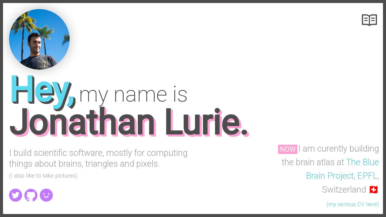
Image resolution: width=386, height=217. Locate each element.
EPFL (367, 176)
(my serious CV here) (353, 204)
